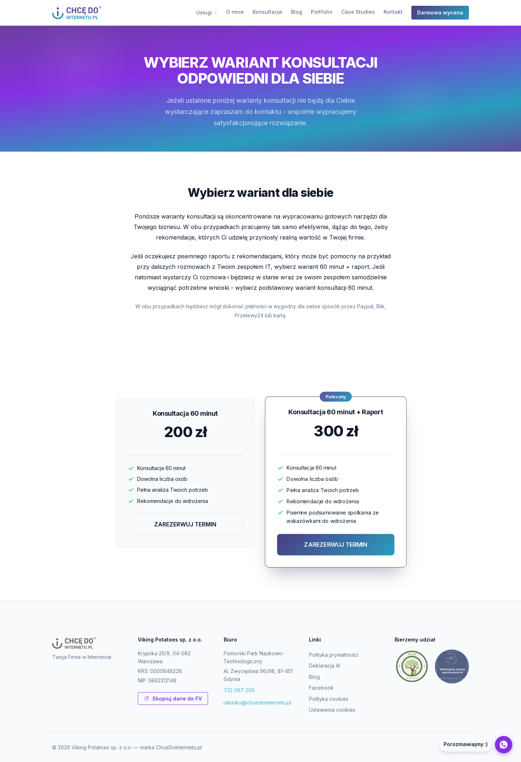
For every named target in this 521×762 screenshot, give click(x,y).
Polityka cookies (328, 699)
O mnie (235, 12)
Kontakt (393, 12)
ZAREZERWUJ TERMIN (185, 524)
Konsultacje (267, 12)
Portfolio (321, 12)
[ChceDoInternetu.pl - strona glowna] (76, 12)
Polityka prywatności (333, 655)
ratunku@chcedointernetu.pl (257, 702)
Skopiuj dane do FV (173, 698)
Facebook (321, 688)
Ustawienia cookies (332, 710)
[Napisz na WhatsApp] (475, 744)
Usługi (206, 12)
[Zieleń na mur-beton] (412, 666)
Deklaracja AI (324, 665)
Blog (296, 12)
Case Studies (358, 12)
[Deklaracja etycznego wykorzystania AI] (452, 666)
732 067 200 (239, 690)
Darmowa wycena (440, 12)
